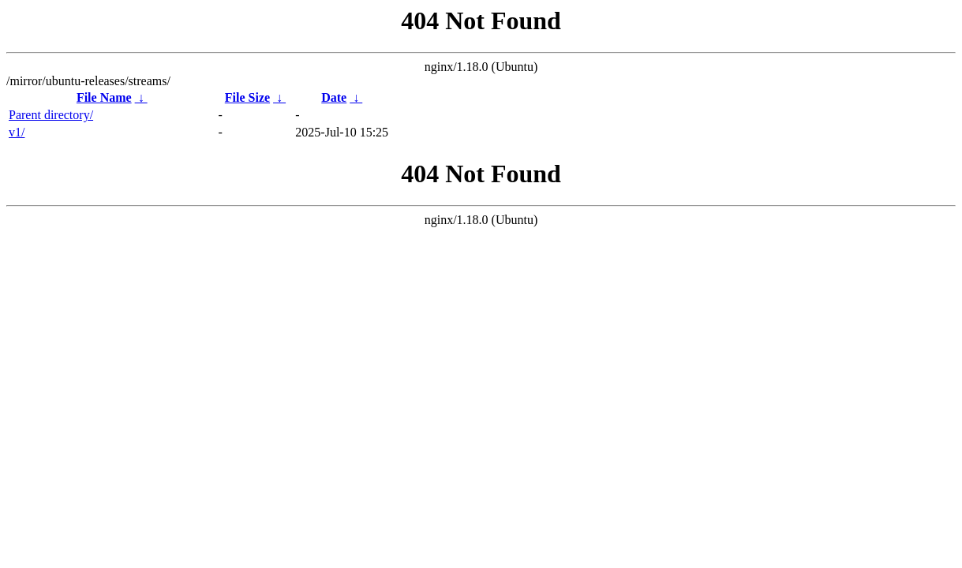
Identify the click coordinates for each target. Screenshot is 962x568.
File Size (247, 97)
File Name (104, 97)
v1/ (16, 132)
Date (333, 97)
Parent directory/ (51, 114)
